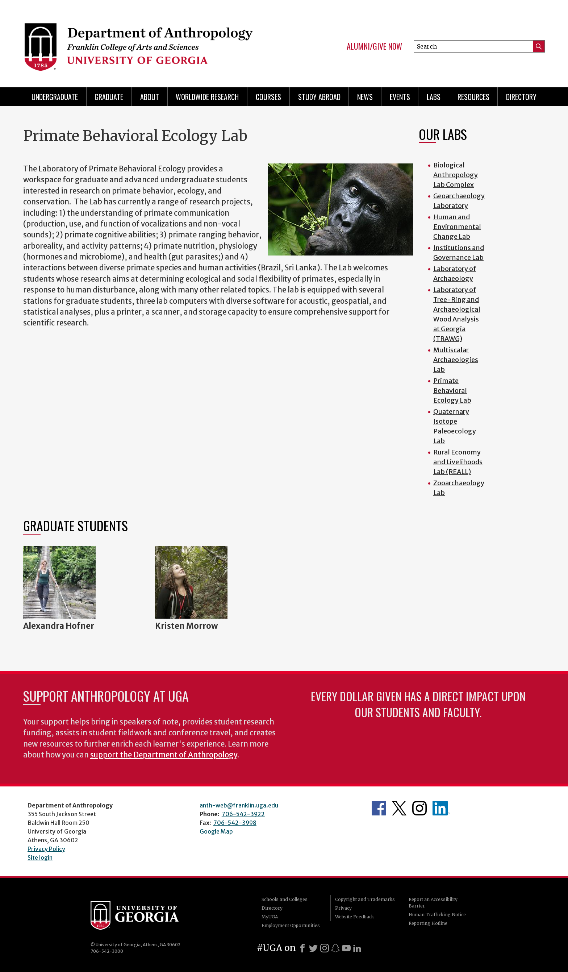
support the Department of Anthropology (163, 755)
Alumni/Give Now (374, 46)
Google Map (216, 831)
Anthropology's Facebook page (379, 808)
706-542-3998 (234, 822)
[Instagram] (324, 948)
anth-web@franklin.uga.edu (239, 805)
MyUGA (270, 916)
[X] (313, 948)
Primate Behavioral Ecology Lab (452, 390)
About (149, 96)
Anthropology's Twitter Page (399, 808)
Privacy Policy (46, 848)
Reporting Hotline (428, 923)
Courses (268, 96)
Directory (521, 96)
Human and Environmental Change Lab (457, 227)
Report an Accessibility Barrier (433, 903)
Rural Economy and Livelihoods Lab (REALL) (458, 462)
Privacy (343, 908)
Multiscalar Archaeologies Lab (455, 360)
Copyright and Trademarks (365, 899)
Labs (433, 96)
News (365, 96)
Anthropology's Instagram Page (419, 808)
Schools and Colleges (285, 899)
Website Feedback (354, 916)
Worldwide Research (207, 96)
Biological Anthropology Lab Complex (455, 175)
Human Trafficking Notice (437, 914)
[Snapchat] (335, 948)
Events (400, 96)
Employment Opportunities (291, 925)
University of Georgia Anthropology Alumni (441, 808)
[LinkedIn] (357, 948)
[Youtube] (346, 948)
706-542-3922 (243, 814)
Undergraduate (55, 96)
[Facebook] (302, 948)
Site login (40, 857)
